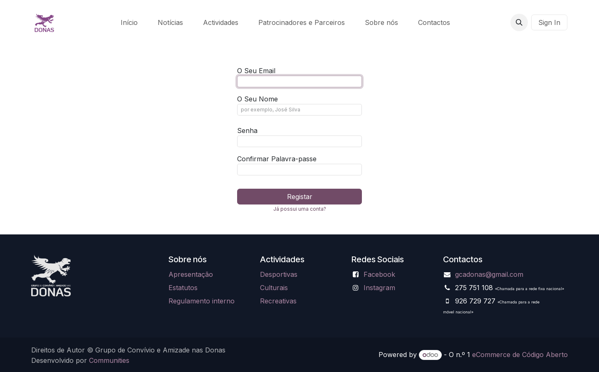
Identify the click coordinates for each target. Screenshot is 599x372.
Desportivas (278, 274)
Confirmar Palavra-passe (277, 159)
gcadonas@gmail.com (489, 274)
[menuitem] (129, 22)
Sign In (549, 22)
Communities (109, 360)
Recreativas (278, 301)
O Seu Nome (257, 99)
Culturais (274, 287)
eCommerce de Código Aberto (520, 354)
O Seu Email (256, 71)
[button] (519, 22)
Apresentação (190, 274)
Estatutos (183, 287)
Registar (299, 196)
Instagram (379, 287)
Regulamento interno (201, 301)
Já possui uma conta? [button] (299, 209)
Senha (247, 130)
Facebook (379, 274)
